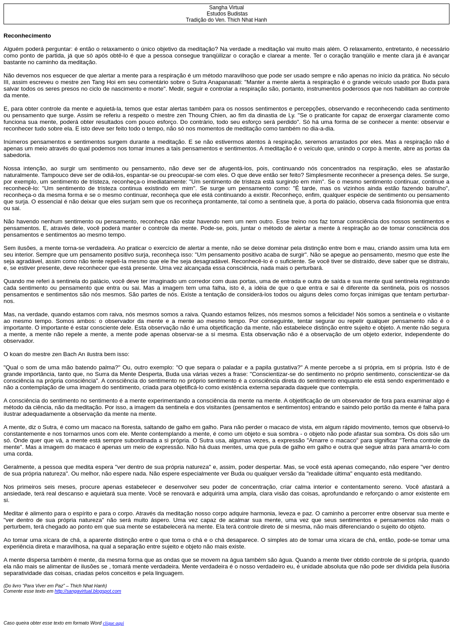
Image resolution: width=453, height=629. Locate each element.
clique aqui (113, 623)
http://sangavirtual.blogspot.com (88, 591)
